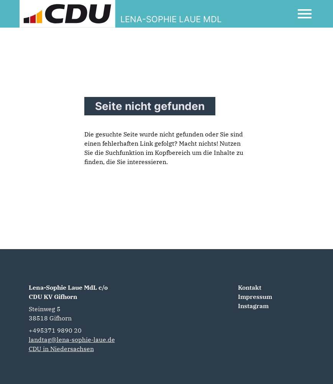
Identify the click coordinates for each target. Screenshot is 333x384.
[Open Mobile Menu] (304, 14)
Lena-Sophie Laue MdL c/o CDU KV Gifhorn (68, 292)
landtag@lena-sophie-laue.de (72, 339)
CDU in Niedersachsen (61, 349)
